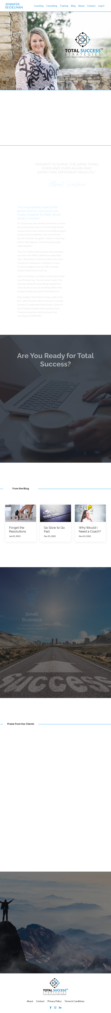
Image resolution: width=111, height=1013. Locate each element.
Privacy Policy (54, 1001)
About (81, 5)
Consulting (51, 5)
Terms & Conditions (74, 1001)
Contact (91, 5)
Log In (101, 5)
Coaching (39, 5)
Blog (73, 5)
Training (64, 5)
